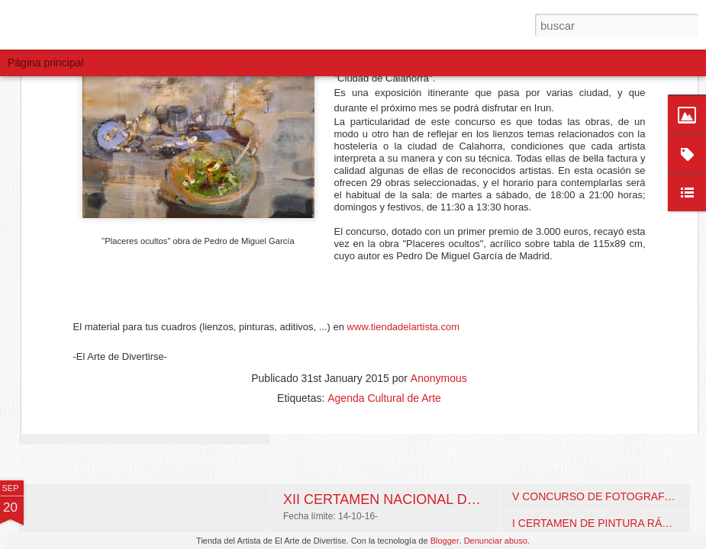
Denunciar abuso (495, 540)
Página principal (46, 62)
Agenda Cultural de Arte (384, 253)
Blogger (444, 540)
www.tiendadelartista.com (403, 182)
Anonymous (439, 233)
